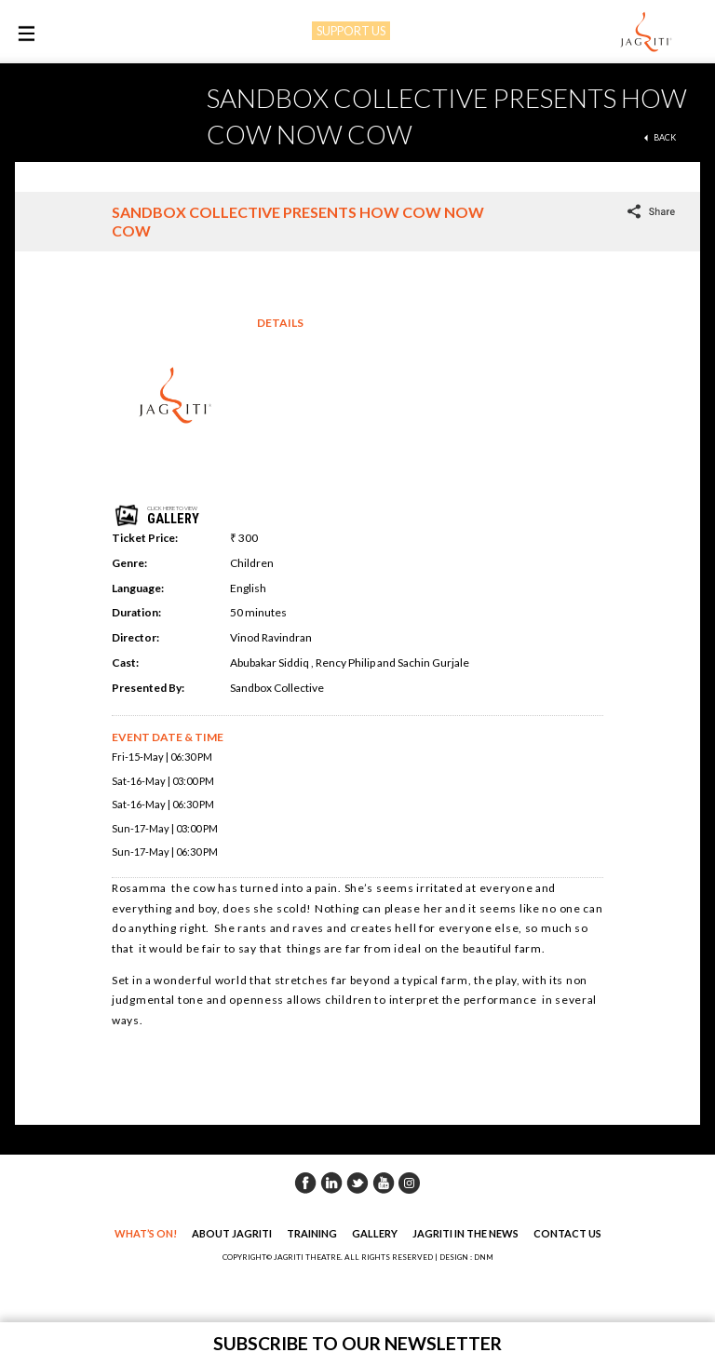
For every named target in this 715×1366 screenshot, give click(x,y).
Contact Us (567, 1233)
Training (312, 1233)
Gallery (375, 1233)
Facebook (305, 1183)
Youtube (384, 1183)
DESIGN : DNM (466, 1257)
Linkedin (331, 1183)
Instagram (410, 1183)
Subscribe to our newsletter (357, 1343)
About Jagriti (232, 1233)
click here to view (192, 515)
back (665, 137)
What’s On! (146, 1233)
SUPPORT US (351, 30)
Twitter (357, 1183)
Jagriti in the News (465, 1233)
